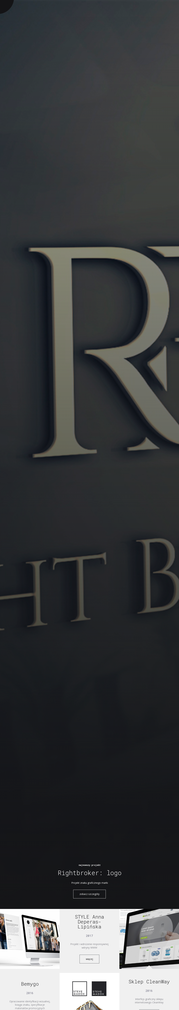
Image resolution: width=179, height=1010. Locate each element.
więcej (89, 959)
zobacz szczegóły (89, 894)
